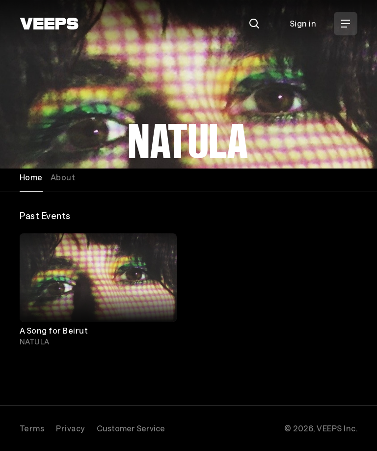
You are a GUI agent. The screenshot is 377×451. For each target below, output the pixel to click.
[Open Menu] (345, 23)
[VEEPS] (49, 23)
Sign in (303, 23)
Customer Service (131, 428)
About (63, 177)
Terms (32, 428)
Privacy (70, 428)
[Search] (254, 23)
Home (31, 177)
